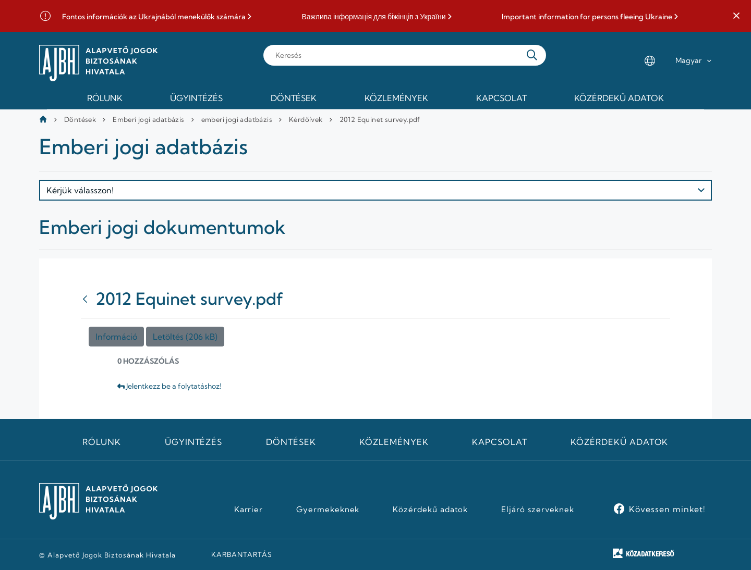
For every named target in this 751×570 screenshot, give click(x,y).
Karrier (248, 509)
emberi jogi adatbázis (236, 119)
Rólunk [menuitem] (105, 98)
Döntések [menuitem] (294, 98)
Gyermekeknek (328, 509)
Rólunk (101, 442)
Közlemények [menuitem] (396, 98)
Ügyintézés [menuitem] (196, 98)
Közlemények (394, 442)
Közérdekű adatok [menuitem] (619, 98)
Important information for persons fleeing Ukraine (587, 17)
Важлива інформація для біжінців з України (373, 17)
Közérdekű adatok (619, 442)
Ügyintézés (194, 442)
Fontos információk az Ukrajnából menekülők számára (154, 17)
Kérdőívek (306, 119)
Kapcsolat (499, 442)
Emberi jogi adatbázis (148, 119)
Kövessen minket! (667, 509)
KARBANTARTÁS (241, 554)
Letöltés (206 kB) (185, 336)
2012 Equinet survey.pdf (380, 119)
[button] (736, 16)
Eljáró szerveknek (537, 509)
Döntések (80, 119)
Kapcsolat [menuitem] (501, 98)
